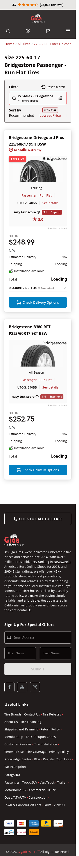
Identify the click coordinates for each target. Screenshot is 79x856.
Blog (37, 799)
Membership (13, 776)
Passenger (12, 822)
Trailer (62, 822)
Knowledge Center (17, 799)
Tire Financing (30, 761)
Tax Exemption (15, 806)
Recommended (21, 125)
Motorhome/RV (15, 829)
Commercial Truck (42, 829)
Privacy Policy (59, 791)
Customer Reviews (17, 784)
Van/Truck (47, 822)
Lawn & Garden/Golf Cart (22, 844)
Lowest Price (50, 125)
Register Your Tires (57, 799)
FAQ (29, 776)
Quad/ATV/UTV (15, 837)
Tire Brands (13, 754)
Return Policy (50, 769)
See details (50, 212)
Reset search (53, 97)
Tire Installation (45, 784)
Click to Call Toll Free (40, 558)
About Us (11, 761)
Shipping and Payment (21, 769)
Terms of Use (14, 791)
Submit (37, 708)
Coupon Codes (45, 776)
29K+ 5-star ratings (18, 611)
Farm (47, 844)
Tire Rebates (52, 754)
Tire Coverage (36, 791)
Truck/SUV (29, 822)
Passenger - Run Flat (37, 205)
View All (59, 844)
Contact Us (32, 754)
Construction (38, 837)
